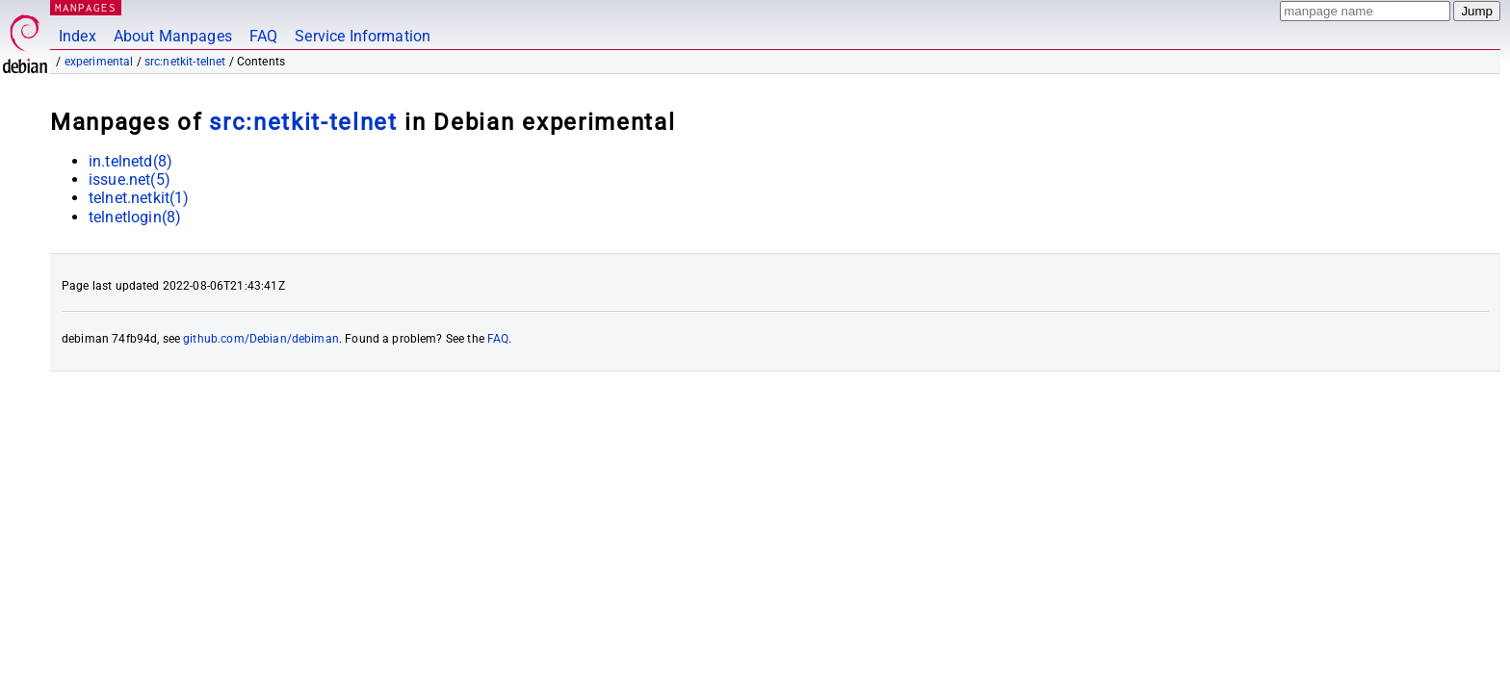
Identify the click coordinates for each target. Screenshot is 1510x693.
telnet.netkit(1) (139, 198)
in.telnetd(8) (130, 161)
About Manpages (173, 36)
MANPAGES (86, 7)
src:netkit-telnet (185, 61)
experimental (99, 61)
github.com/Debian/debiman (261, 339)
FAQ (263, 36)
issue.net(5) (129, 179)
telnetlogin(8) (135, 217)
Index (77, 36)
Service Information (362, 36)
